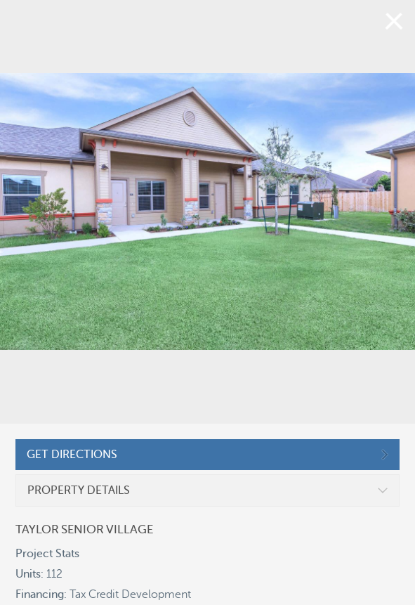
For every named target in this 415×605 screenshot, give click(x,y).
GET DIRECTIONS (72, 454)
